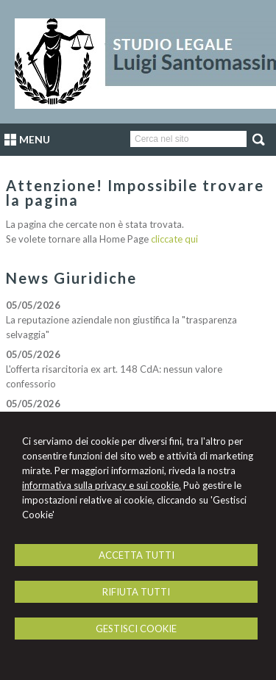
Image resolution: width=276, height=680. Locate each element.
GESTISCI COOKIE (136, 628)
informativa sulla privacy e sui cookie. (101, 485)
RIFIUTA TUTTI (136, 592)
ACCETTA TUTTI (136, 555)
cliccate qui (174, 239)
